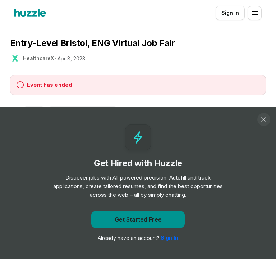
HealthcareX (38, 58)
